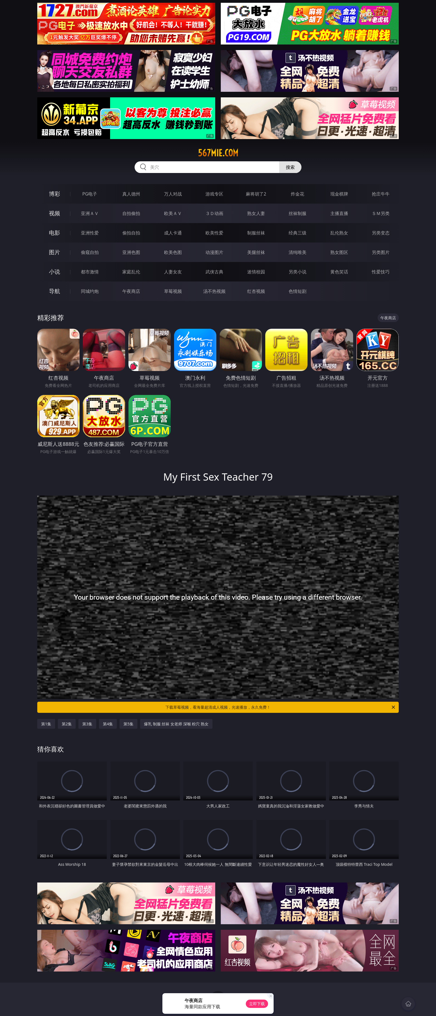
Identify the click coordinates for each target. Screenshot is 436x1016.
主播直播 (339, 213)
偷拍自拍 (131, 233)
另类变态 (381, 233)
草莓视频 (173, 291)
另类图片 (381, 252)
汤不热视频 (214, 291)
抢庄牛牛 (381, 194)
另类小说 (297, 272)
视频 (54, 213)
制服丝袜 (256, 233)
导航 (54, 291)
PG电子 (89, 194)
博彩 (54, 193)
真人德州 (131, 194)
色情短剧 (297, 291)
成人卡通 (173, 233)
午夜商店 (131, 291)
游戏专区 (214, 194)
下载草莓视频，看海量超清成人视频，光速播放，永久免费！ (280, 707)
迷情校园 (256, 272)
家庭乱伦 (131, 272)
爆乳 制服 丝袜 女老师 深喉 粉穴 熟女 (176, 723)
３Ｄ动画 (214, 213)
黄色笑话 (339, 272)
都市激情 (90, 272)
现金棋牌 (339, 194)
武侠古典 (214, 272)
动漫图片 (214, 252)
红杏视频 (256, 291)
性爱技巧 (381, 272)
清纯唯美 (297, 252)
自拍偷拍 (131, 213)
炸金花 (297, 194)
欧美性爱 (214, 233)
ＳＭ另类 (381, 213)
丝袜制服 (297, 213)
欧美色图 (173, 252)
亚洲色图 (131, 252)
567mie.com (218, 153)
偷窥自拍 (90, 252)
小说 (54, 271)
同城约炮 (90, 291)
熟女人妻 (256, 213)
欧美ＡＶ (173, 213)
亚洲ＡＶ (90, 213)
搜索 (290, 167)
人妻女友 (173, 272)
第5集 (128, 723)
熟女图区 (339, 252)
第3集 (87, 723)
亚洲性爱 (90, 233)
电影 (54, 232)
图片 (54, 252)
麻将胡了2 (256, 194)
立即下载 (257, 1003)
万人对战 (173, 194)
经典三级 (297, 233)
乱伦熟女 (339, 233)
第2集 (67, 723)
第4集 (108, 723)
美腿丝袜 (256, 252)
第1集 (46, 723)
